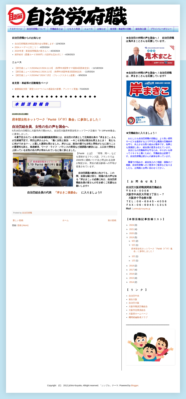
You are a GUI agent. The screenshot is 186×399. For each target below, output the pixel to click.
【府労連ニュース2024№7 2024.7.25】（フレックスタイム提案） (46, 75)
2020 (132, 233)
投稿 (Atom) (22, 225)
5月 (134, 245)
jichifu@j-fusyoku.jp (142, 209)
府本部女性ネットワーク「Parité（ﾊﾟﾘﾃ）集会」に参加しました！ (56, 119)
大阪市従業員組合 (137, 310)
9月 (134, 241)
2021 (132, 229)
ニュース (88, 29)
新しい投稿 (18, 220)
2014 (132, 282)
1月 (134, 260)
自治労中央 (134, 296)
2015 (132, 278)
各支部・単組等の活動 (120, 29)
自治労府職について (36, 29)
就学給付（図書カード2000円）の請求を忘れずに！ (39, 54)
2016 (132, 274)
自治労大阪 (134, 303)
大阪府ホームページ (138, 313)
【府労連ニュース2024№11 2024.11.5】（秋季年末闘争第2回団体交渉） (49, 71)
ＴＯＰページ (16, 29)
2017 (132, 270)
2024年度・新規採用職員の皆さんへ (32, 51)
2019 (132, 237)
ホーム (65, 220)
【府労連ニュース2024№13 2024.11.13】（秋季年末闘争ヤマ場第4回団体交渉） (53, 68)
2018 (132, 265)
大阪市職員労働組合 (138, 306)
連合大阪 (133, 299)
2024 (132, 225)
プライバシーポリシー (161, 29)
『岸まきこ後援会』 (66, 192)
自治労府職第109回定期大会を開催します (34, 43)
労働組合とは (56, 29)
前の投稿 (112, 220)
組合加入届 (141, 29)
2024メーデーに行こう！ (26, 47)
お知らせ (101, 29)
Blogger (134, 385)
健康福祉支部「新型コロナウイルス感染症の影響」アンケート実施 (46, 89)
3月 (134, 256)
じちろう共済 (73, 29)
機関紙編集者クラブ (138, 317)
